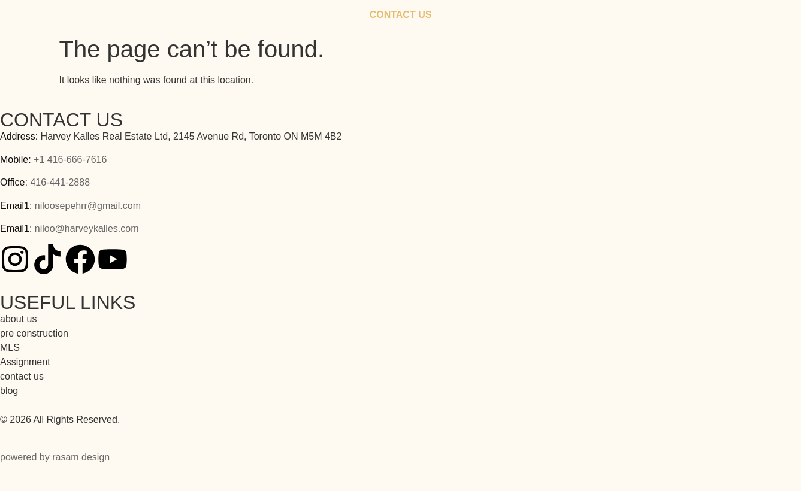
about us (18, 319)
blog (9, 391)
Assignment (25, 362)
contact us (22, 376)
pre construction (34, 333)
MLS (10, 348)
